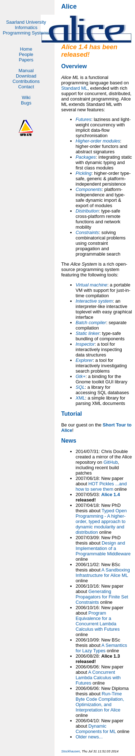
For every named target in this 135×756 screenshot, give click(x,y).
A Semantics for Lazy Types (101, 648)
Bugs (26, 103)
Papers (26, 59)
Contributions (26, 81)
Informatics (26, 27)
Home (26, 49)
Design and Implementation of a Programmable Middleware (103, 548)
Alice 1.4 (110, 494)
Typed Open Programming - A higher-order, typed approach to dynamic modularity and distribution (101, 521)
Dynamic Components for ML (96, 728)
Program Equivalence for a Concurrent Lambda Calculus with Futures (98, 621)
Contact (26, 86)
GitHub (111, 462)
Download (26, 76)
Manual (26, 70)
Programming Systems (26, 33)
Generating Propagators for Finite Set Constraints (102, 597)
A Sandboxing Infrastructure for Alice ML (103, 572)
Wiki (26, 97)
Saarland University (26, 22)
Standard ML (74, 88)
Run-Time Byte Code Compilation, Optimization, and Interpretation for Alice (100, 702)
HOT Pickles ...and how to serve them (101, 486)
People (26, 54)
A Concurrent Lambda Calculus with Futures (98, 677)
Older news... (89, 736)
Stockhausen (70, 751)
